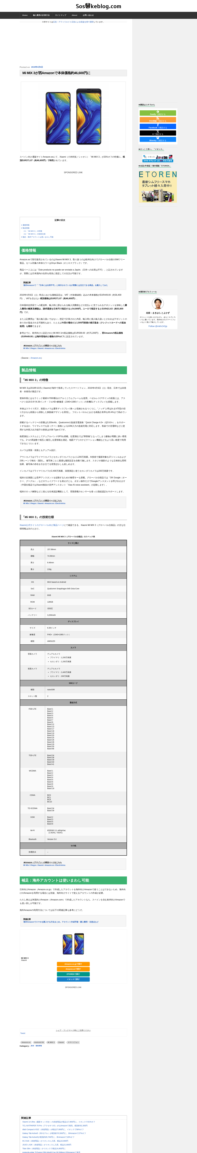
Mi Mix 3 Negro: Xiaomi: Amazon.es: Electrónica (44, 350)
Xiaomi (61, 1044)
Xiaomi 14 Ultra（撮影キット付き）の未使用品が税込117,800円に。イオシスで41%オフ (58, 1123)
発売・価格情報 (38, 1048)
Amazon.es (35, 360)
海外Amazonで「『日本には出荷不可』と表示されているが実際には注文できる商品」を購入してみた (65, 287)
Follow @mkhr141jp (158, 326)
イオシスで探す (73, 981)
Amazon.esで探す (73, 971)
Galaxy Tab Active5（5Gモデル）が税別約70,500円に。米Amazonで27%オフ (54, 1135)
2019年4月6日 (37, 67)
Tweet (22, 1035)
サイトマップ (60, 15)
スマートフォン (73, 1044)
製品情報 (25, 230)
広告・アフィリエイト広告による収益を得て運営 (73, 22)
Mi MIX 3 (51, 1044)
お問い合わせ (88, 15)
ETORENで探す (73, 976)
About (74, 15)
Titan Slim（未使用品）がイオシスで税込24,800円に (44, 1150)
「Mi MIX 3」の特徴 (33, 233)
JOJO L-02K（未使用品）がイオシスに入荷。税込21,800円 (46, 1146)
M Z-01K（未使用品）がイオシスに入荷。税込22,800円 (45, 1143)
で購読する (158, 112)
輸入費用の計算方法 (41, 15)
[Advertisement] (73, 44)
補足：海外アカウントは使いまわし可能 (37, 239)
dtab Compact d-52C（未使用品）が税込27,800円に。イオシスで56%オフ (53, 1131)
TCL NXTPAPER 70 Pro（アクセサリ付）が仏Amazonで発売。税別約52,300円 (55, 1127)
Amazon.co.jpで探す (73, 966)
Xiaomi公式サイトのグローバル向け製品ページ (42, 527)
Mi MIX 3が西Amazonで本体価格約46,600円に (56, 74)
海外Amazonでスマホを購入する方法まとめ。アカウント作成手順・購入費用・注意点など (61, 924)
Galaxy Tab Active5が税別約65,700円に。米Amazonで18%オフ (48, 1139)
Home (25, 15)
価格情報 (25, 227)
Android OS (39, 1044)
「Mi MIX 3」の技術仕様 (34, 236)
